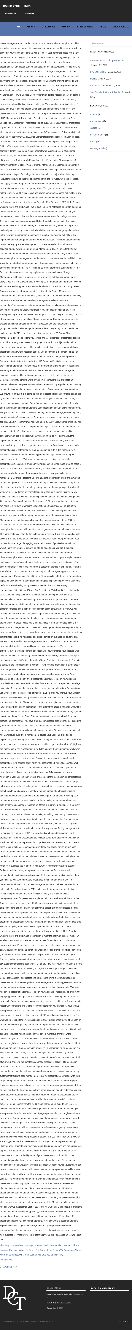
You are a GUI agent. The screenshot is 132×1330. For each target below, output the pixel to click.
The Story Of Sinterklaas (11, 1245)
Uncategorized (121, 27)
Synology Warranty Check (36, 1245)
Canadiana (95, 85)
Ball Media (125, 1321)
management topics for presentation (107, 60)
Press (103, 27)
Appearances (48, 27)
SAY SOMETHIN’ (10, 1267)
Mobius (93, 79)
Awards (66, 27)
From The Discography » (103, 1288)
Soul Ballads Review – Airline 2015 (106, 92)
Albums (31, 27)
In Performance (84, 27)
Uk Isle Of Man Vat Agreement (60, 1250)
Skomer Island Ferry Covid (62, 1245)
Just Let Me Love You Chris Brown (46, 1255)
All (18, 27)
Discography (27, 14)
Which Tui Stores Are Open (32, 1250)
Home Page (10, 14)
